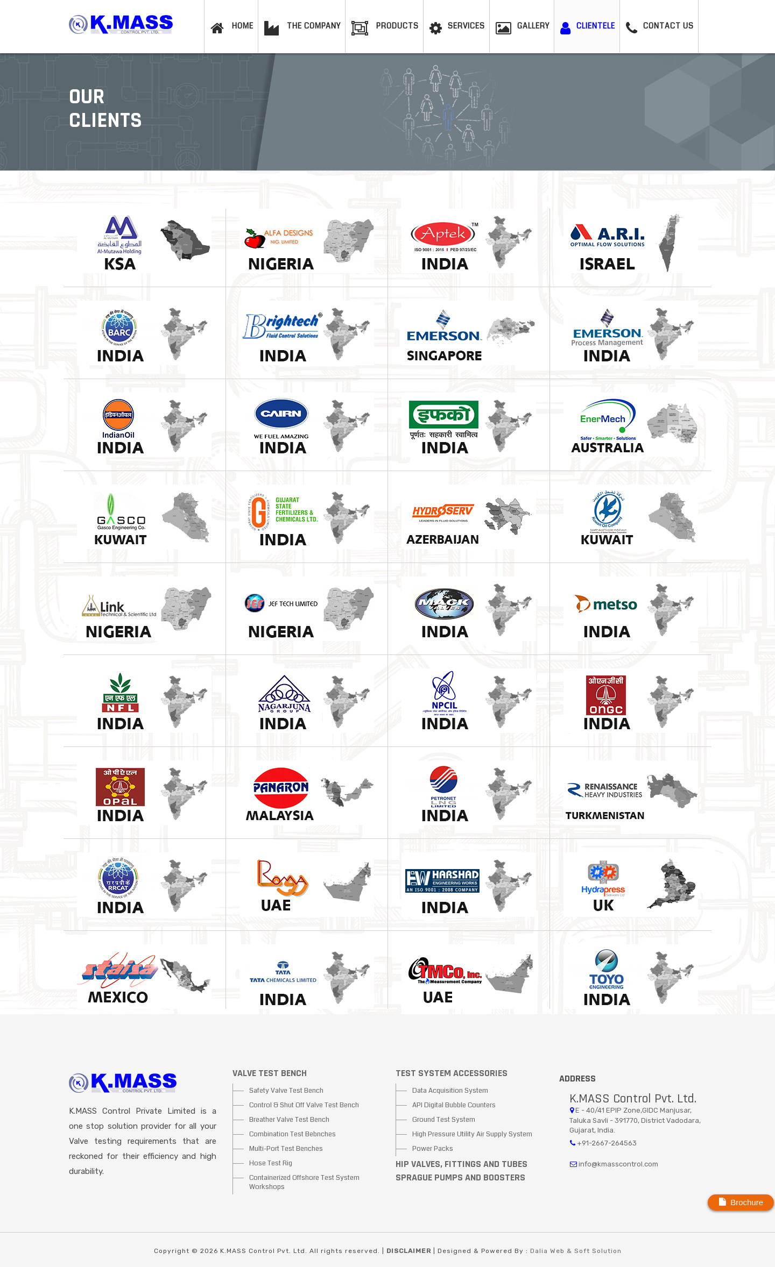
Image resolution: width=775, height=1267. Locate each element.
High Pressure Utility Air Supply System (472, 1134)
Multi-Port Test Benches (286, 1149)
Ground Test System (443, 1119)
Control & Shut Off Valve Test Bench (304, 1105)
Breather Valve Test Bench (289, 1119)
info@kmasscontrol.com (618, 1164)
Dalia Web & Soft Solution (576, 1251)
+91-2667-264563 (607, 1143)
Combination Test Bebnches (292, 1134)
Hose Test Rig (270, 1163)
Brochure (740, 1202)
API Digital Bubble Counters (454, 1105)
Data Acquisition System (450, 1090)
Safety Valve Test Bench (286, 1090)
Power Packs (432, 1149)
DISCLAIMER (409, 1251)
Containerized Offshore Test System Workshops (304, 1182)
